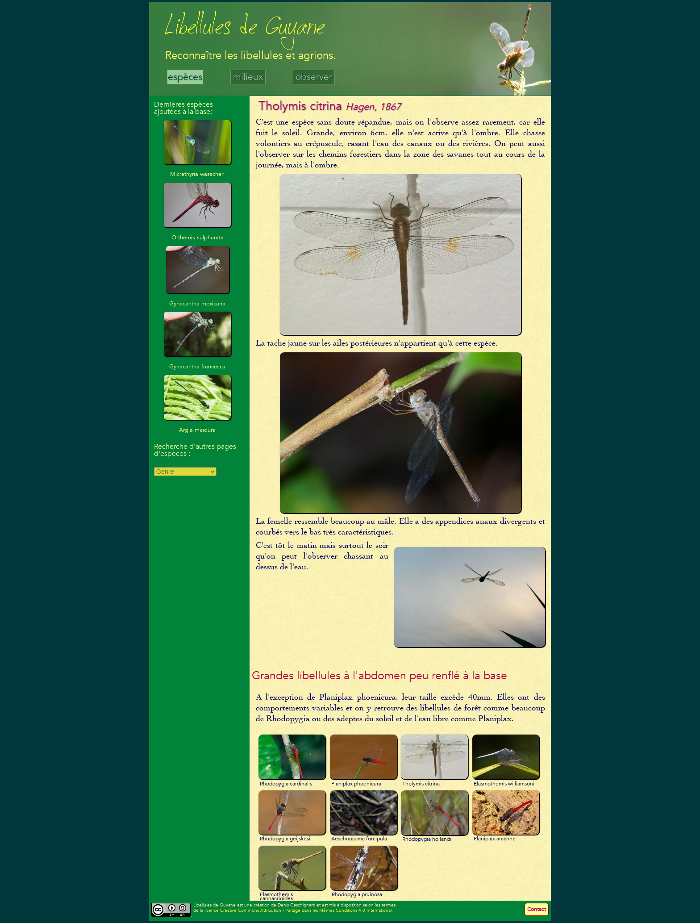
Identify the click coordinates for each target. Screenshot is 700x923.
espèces (185, 77)
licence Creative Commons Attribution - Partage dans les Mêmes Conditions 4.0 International (298, 910)
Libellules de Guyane (245, 28)
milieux (248, 77)
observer (314, 77)
